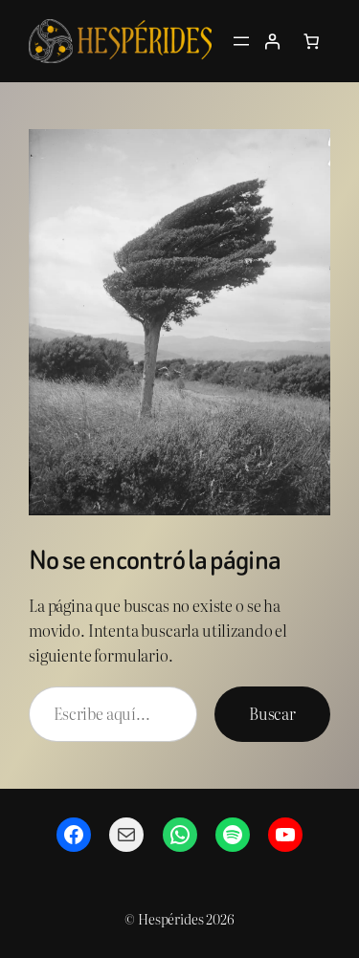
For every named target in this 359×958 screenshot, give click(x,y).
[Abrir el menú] (241, 41)
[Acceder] (272, 41)
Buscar (272, 713)
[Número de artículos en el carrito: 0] (311, 41)
